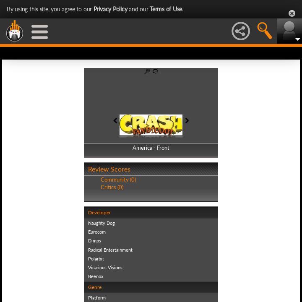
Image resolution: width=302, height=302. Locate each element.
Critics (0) (112, 187)
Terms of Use (166, 9)
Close (292, 13)
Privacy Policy (111, 9)
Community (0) (118, 179)
